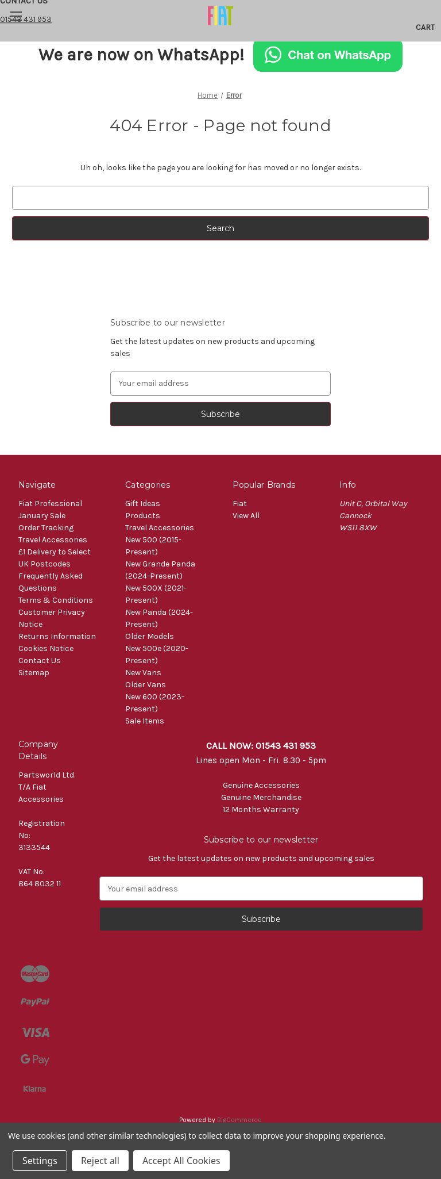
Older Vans (145, 685)
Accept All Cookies (181, 1160)
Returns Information (57, 636)
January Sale (41, 515)
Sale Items (144, 721)
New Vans (143, 672)
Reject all (100, 1160)
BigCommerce (239, 1120)
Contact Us (39, 660)
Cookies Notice (46, 648)
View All (246, 515)
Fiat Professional (50, 503)
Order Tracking (46, 528)
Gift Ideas (142, 503)
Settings (39, 1160)
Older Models (149, 636)
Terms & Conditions (55, 600)
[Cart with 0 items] (425, 28)
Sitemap (33, 672)
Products (142, 515)
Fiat (240, 503)
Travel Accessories (52, 540)
